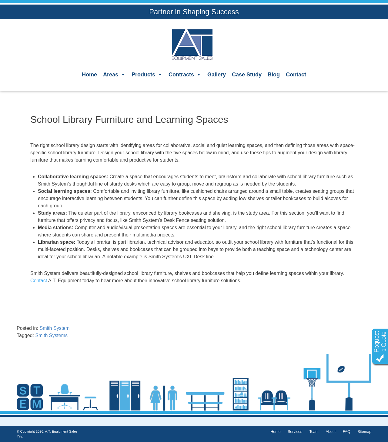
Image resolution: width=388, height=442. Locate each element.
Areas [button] (114, 75)
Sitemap (364, 432)
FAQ (346, 432)
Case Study (247, 75)
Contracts (185, 75)
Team (314, 432)
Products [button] (147, 75)
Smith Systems (51, 335)
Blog (274, 75)
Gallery (216, 75)
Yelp (20, 436)
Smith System (55, 328)
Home (89, 75)
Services (295, 432)
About (331, 432)
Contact (296, 75)
